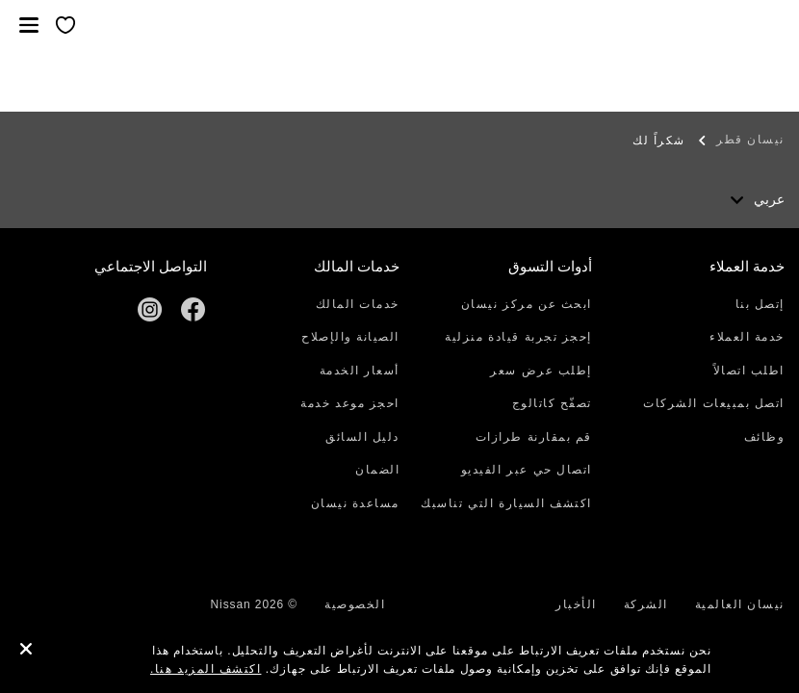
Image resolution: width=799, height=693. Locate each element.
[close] (26, 651)
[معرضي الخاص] (66, 26)
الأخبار (576, 604)
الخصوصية (354, 604)
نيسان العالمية (740, 604)
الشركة (646, 604)
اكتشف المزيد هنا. (206, 669)
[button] (29, 25)
